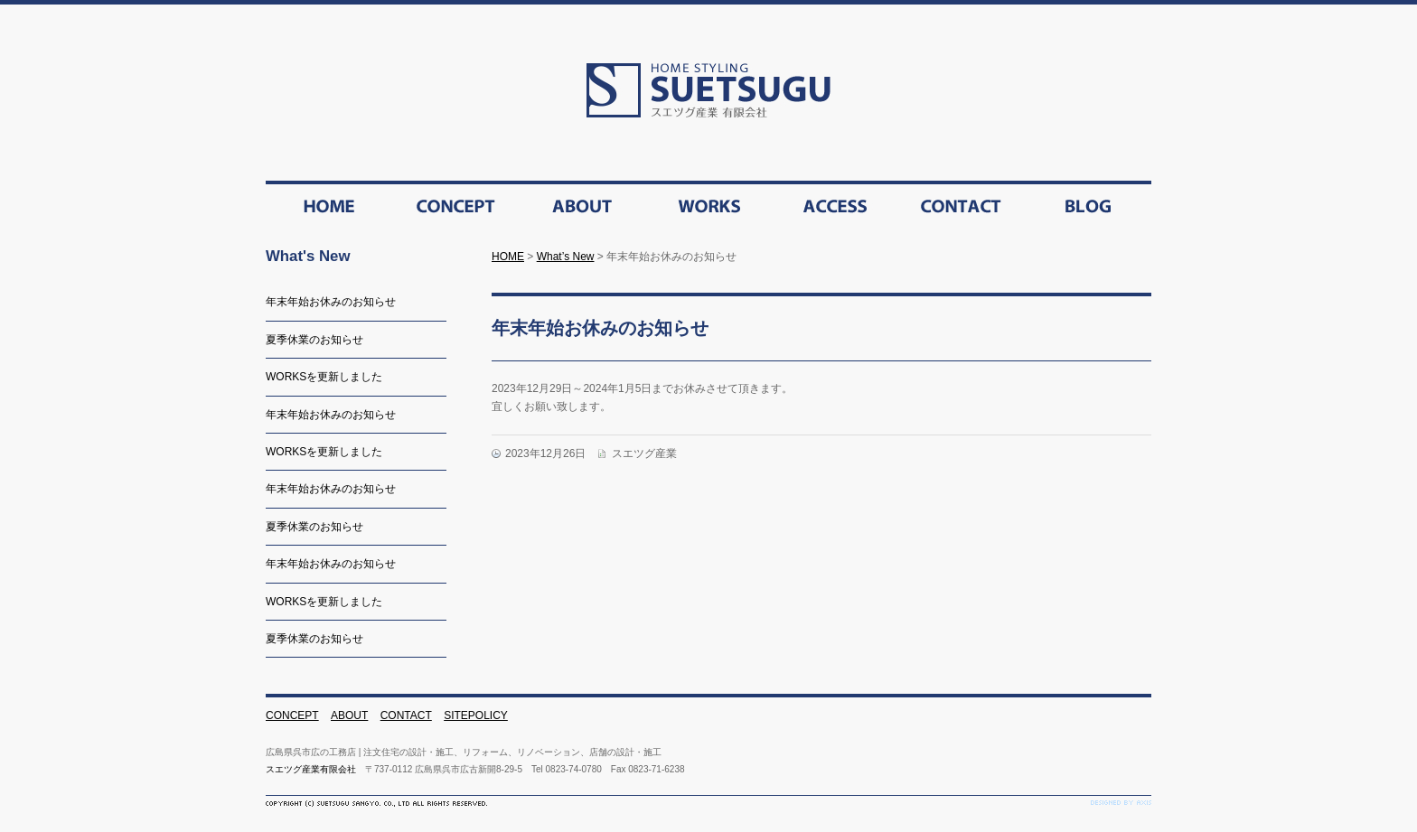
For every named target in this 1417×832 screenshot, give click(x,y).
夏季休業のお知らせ (314, 339)
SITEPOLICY (476, 715)
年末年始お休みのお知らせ (331, 301)
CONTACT (406, 715)
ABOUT (349, 715)
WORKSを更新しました (324, 376)
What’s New (566, 256)
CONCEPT (292, 715)
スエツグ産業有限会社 (311, 769)
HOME (508, 256)
